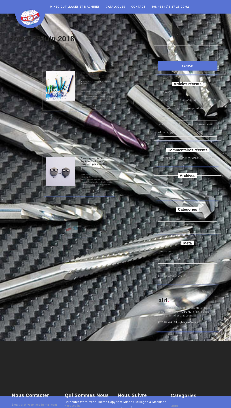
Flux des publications (172, 259)
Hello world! (165, 91)
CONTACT (138, 6)
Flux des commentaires (173, 267)
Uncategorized (167, 225)
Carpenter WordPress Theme (86, 402)
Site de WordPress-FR (172, 275)
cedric (84, 142)
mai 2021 (164, 183)
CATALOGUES (115, 6)
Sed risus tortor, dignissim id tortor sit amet (84, 55)
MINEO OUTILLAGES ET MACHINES (75, 6)
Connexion (165, 251)
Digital (162, 217)
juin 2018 (164, 191)
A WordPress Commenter (175, 157)
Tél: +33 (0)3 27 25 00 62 (170, 6)
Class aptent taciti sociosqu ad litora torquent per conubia (84, 140)
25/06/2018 (82, 142)
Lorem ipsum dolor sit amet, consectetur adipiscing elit (82, 233)
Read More (82, 64)
